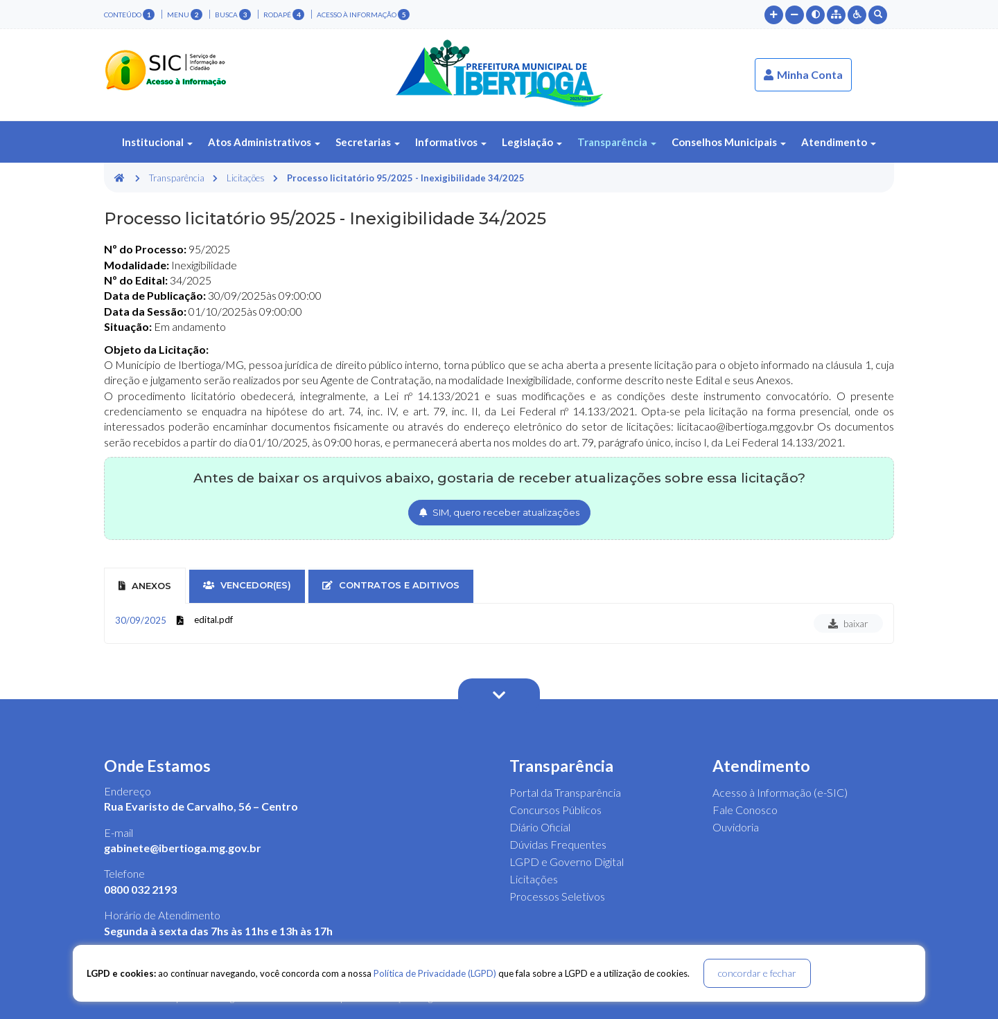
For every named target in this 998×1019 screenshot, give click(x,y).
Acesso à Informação (363, 14)
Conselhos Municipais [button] (729, 142)
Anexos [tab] (145, 585)
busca (233, 14)
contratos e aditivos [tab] (390, 584)
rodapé (283, 14)
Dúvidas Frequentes (557, 844)
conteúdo (129, 14)
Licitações (246, 177)
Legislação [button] (532, 142)
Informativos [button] (451, 142)
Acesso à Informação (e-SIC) (780, 792)
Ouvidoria (735, 826)
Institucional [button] (157, 142)
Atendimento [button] (838, 142)
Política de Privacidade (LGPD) (435, 973)
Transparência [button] (616, 142)
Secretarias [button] (367, 142)
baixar (848, 623)
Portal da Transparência (565, 792)
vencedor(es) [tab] (247, 584)
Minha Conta (803, 74)
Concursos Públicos (555, 809)
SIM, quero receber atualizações (499, 512)
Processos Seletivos (557, 896)
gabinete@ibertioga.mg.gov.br (182, 847)
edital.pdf (213, 619)
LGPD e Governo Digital (566, 861)
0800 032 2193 (140, 889)
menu (184, 14)
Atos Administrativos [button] (264, 142)
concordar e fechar (757, 973)
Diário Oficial (539, 826)
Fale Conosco (745, 809)
